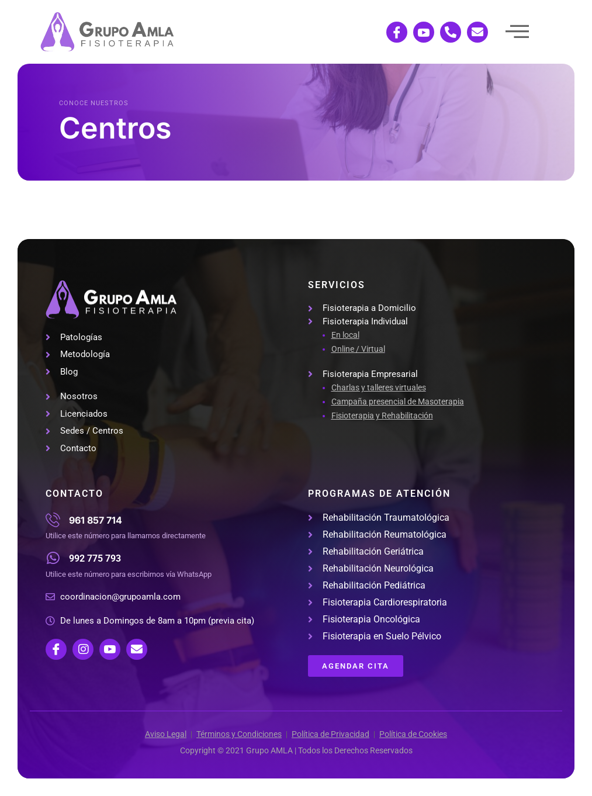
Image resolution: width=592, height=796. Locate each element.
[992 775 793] (53, 558)
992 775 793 (95, 558)
